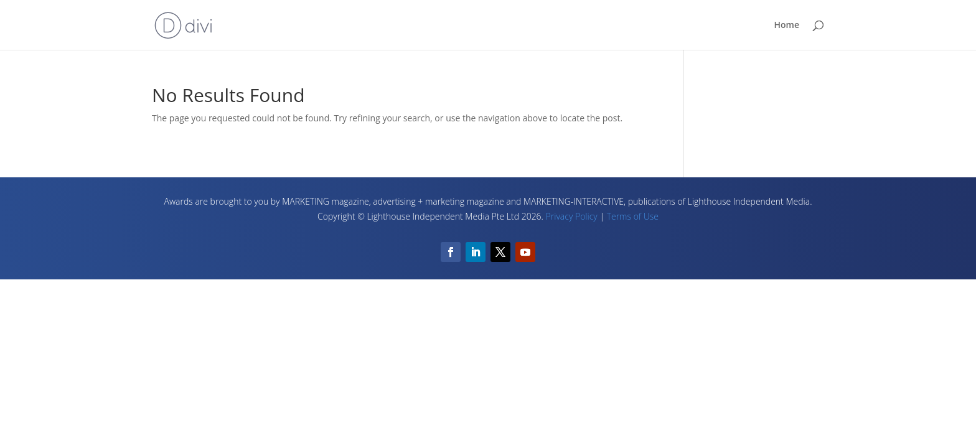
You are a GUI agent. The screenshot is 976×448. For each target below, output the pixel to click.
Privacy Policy (572, 216)
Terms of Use (633, 216)
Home (787, 25)
